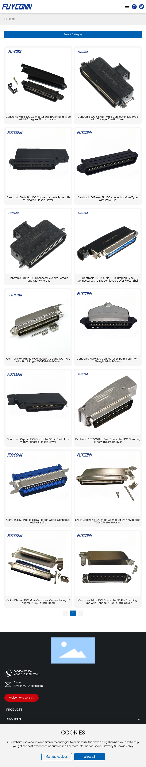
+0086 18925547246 (26, 674)
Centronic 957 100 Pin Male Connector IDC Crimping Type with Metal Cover (107, 441)
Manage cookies (56, 756)
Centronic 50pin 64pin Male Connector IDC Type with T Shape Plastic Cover (108, 118)
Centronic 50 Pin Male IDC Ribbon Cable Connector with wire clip (38, 521)
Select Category (73, 34)
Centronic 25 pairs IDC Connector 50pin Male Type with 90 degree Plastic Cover (38, 441)
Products (14, 710)
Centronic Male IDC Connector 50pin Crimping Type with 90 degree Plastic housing (38, 118)
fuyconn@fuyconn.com (28, 686)
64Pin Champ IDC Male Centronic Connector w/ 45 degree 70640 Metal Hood (38, 602)
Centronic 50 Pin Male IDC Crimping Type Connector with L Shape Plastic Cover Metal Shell (107, 279)
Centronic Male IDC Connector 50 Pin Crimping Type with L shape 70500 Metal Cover (107, 602)
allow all (89, 756)
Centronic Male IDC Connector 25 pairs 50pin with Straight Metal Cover (108, 360)
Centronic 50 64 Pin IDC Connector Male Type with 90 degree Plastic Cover (38, 199)
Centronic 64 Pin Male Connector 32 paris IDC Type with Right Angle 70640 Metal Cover (38, 360)
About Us (13, 719)
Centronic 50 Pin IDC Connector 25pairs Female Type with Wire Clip (38, 279)
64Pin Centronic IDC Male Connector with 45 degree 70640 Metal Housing (107, 521)
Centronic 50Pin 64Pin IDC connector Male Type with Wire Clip (108, 199)
